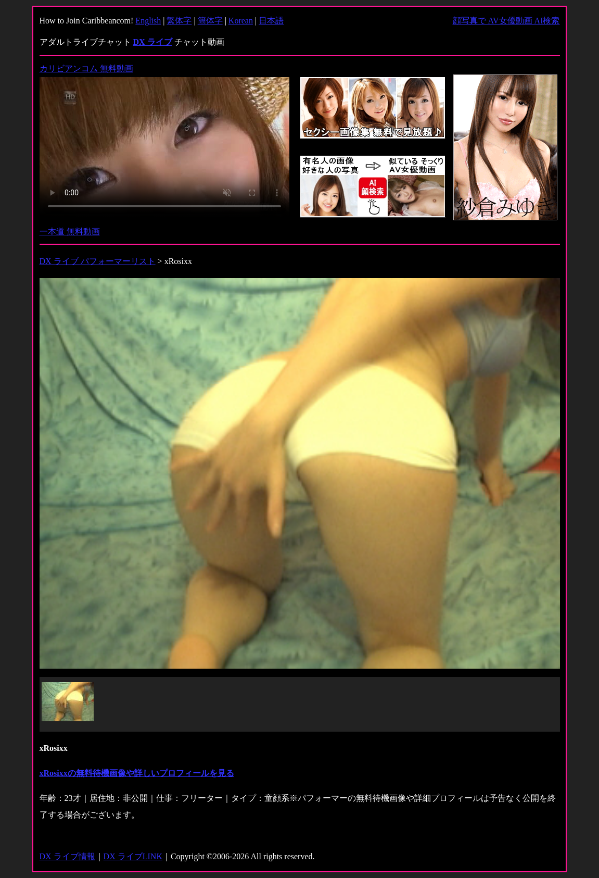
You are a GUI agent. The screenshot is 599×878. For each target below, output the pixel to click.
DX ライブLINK (133, 856)
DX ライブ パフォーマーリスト (98, 261)
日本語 (271, 20)
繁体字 (179, 20)
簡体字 (210, 20)
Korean (240, 20)
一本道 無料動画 (70, 231)
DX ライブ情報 (67, 856)
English (148, 20)
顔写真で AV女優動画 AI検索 (506, 20)
